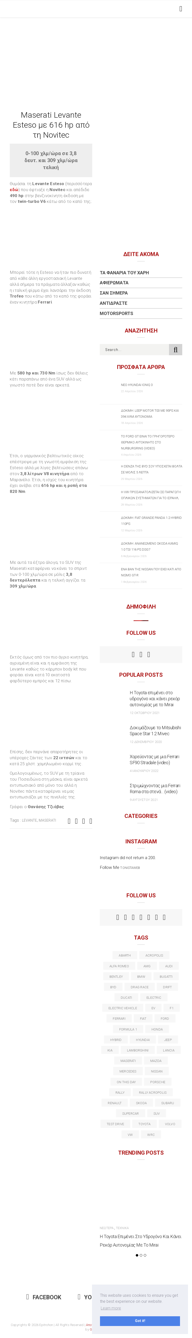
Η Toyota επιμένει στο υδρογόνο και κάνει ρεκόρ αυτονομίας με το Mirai (155, 698)
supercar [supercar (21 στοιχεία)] (130, 1113)
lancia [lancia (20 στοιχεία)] (168, 1050)
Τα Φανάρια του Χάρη (124, 272)
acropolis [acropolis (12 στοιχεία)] (154, 955)
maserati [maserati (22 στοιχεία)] (128, 1061)
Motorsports (116, 313)
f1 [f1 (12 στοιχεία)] (171, 1008)
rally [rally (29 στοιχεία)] (120, 1092)
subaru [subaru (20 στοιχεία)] (167, 1103)
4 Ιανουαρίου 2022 (144, 771)
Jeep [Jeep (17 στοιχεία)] (168, 1040)
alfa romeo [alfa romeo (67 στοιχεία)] (119, 966)
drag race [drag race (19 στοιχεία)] (139, 987)
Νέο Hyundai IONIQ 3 (137, 385)
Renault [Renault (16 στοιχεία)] (115, 1103)
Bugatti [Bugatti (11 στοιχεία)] (166, 977)
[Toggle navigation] (180, 8)
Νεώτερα (107, 1228)
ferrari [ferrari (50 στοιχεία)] (119, 1018)
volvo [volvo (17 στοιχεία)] (170, 1124)
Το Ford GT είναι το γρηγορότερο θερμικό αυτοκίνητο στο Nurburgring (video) (147, 442)
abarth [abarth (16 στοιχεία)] (125, 955)
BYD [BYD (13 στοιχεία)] (113, 987)
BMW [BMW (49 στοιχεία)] (141, 977)
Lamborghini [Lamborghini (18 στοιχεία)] (137, 1050)
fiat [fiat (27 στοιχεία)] (143, 1018)
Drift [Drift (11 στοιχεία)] (167, 987)
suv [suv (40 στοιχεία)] (157, 1113)
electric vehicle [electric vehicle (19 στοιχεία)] (122, 1008)
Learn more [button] (111, 1308)
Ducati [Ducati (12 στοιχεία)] (126, 998)
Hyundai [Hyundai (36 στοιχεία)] (143, 1040)
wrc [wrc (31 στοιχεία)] (151, 1135)
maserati (47, 820)
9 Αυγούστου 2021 (144, 800)
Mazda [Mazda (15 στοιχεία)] (156, 1061)
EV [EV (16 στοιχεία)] (153, 1008)
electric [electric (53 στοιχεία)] (153, 998)
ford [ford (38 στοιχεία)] (165, 1018)
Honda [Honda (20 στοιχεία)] (157, 1029)
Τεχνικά (122, 1228)
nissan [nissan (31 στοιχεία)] (156, 1071)
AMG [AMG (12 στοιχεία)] (147, 966)
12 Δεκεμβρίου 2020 (146, 742)
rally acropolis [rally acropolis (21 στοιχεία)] (152, 1092)
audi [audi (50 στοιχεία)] (169, 966)
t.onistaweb (130, 868)
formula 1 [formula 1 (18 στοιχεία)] (128, 1029)
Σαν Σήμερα (114, 293)
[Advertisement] (96, 55)
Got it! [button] (140, 1321)
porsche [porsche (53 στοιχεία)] (157, 1082)
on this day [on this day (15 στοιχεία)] (126, 1082)
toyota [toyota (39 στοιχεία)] (144, 1124)
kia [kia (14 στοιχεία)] (110, 1050)
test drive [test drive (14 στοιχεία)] (115, 1124)
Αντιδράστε (113, 303)
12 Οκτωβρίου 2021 (145, 713)
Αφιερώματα (114, 282)
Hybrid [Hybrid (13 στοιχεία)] (116, 1040)
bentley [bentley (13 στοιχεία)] (116, 977)
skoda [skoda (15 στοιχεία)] (141, 1103)
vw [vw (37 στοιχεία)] (130, 1135)
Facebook (43, 1297)
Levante (29, 820)
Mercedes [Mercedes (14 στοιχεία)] (128, 1071)
